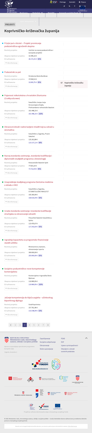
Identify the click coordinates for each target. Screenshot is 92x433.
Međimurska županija (70, 103)
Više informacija (72, 426)
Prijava (82, 2)
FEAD (63, 338)
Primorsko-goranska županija (70, 125)
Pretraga (63, 2)
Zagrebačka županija (70, 178)
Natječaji (36, 13)
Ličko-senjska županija (71, 98)
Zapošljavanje (45, 338)
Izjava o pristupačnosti (69, 345)
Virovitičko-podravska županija (70, 159)
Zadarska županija (69, 173)
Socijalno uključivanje (48, 342)
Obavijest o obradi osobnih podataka (67, 350)
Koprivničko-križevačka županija (71, 84)
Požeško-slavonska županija (69, 117)
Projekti (51, 13)
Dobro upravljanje (46, 349)
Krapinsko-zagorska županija (70, 92)
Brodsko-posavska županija (69, 53)
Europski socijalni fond (68, 13)
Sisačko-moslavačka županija (70, 138)
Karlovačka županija (70, 77)
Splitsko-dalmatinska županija (70, 146)
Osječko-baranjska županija (69, 110)
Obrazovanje (44, 345)
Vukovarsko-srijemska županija (70, 167)
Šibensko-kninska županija (72, 132)
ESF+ (54, 1)
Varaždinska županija (70, 152)
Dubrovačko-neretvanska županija (72, 61)
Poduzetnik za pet (12, 72)
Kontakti (72, 2)
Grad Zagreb (67, 67)
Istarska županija (68, 72)
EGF (62, 342)
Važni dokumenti (27, 21)
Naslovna (24, 13)
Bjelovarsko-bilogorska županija (71, 45)
